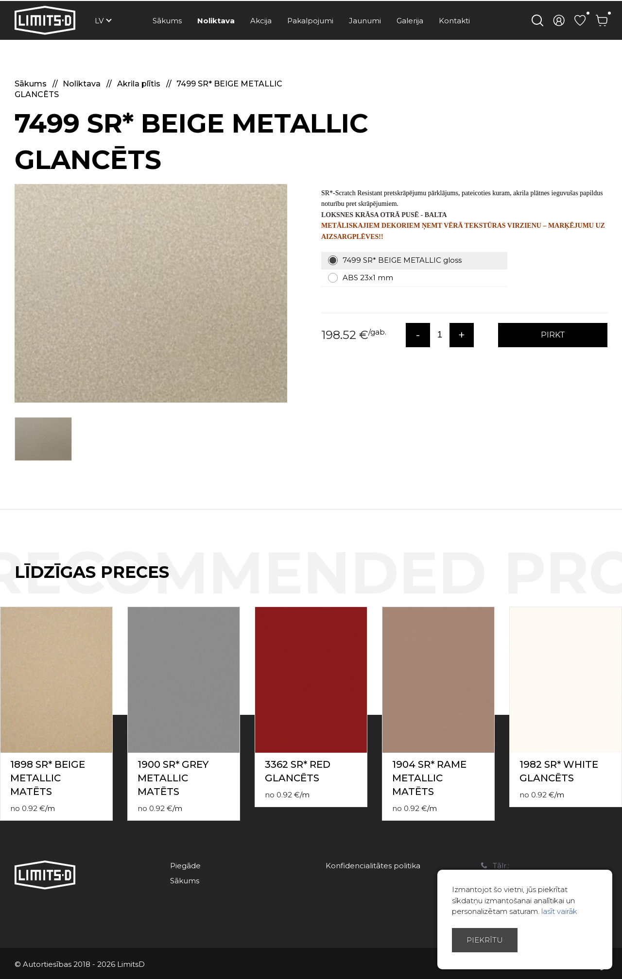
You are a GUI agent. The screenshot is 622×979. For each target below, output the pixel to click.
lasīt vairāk (559, 911)
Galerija (410, 20)
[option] (151, 293)
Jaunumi (365, 20)
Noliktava (216, 20)
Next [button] (616, 582)
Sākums (167, 20)
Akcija (261, 20)
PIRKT (553, 334)
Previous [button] (597, 582)
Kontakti (454, 20)
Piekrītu (484, 940)
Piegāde (185, 865)
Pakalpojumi (310, 20)
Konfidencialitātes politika (373, 865)
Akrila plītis (139, 83)
